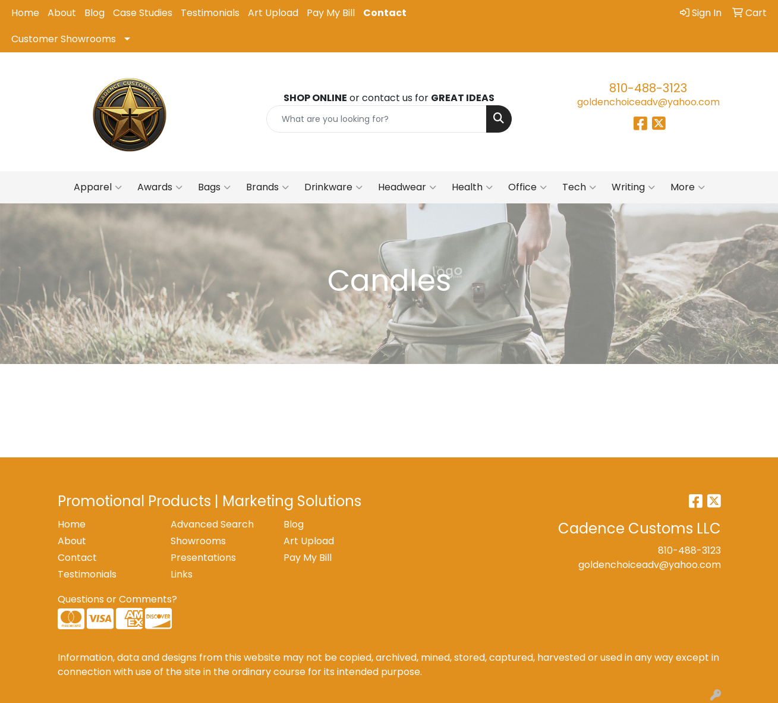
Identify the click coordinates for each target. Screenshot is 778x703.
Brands (267, 187)
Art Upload (273, 13)
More (687, 187)
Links (182, 574)
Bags (214, 187)
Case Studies (142, 13)
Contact (385, 13)
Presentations (203, 557)
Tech (579, 187)
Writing (633, 187)
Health (472, 187)
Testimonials (210, 13)
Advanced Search (212, 524)
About (62, 13)
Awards (159, 187)
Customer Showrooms (63, 39)
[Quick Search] (376, 119)
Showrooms (198, 541)
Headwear (407, 187)
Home (25, 13)
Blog (94, 13)
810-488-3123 (648, 88)
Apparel (98, 187)
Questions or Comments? (117, 599)
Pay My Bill (331, 13)
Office (527, 187)
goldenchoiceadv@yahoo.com (648, 102)
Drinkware (333, 187)
